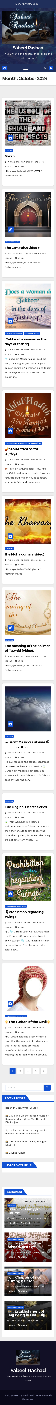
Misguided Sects (12, 242)
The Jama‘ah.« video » (22, 248)
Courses (11, 1205)
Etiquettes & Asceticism (16, 906)
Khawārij (9, 548)
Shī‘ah (9, 156)
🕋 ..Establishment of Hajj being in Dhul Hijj (26, 1313)
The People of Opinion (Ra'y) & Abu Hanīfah (23, 443)
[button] (45, 68)
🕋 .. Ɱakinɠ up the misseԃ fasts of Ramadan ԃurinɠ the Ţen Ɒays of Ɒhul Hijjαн (26, 1119)
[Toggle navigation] (26, 68)
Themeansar (27, 1399)
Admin (19, 167)
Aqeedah (9, 640)
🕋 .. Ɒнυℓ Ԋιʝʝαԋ (15, 1152)
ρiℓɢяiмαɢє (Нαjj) (31, 333)
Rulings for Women (14, 333)
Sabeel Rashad (28, 48)
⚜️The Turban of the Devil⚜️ (27, 1022)
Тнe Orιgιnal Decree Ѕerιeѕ (26, 807)
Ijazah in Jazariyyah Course (21, 1107)
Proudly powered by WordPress (18, 1395)
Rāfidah (9, 150)
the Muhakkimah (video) (24, 554)
